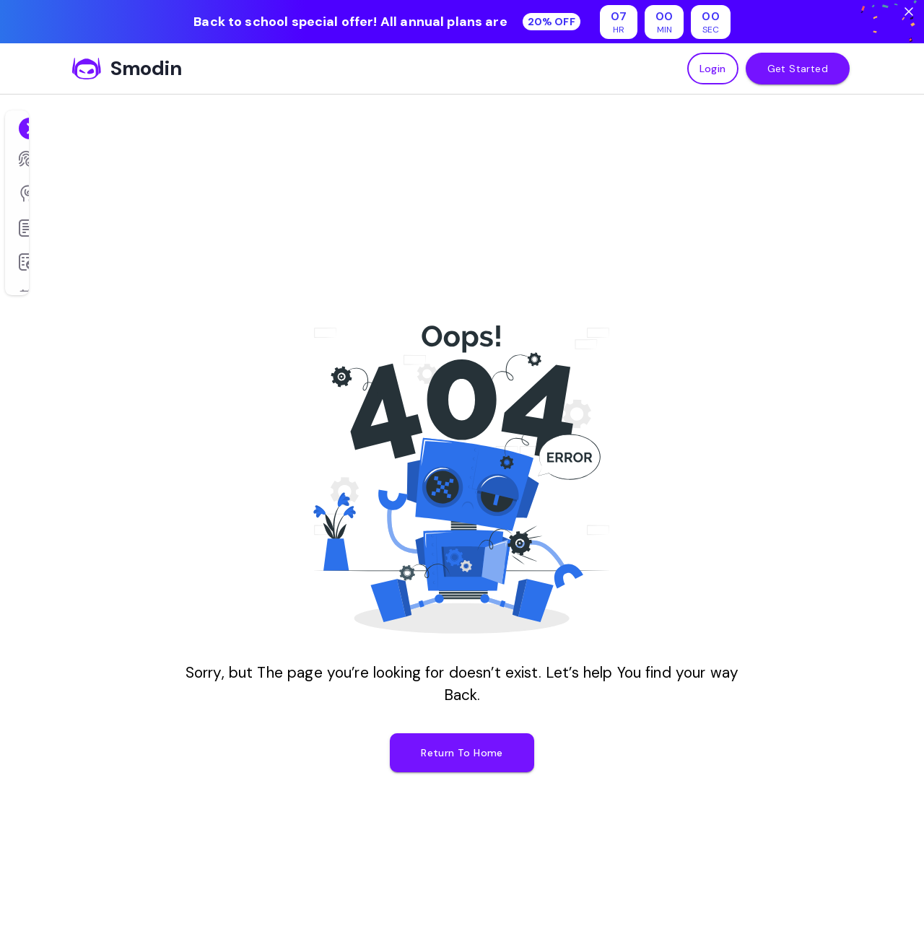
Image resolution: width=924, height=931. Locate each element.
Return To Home (462, 752)
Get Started (798, 68)
